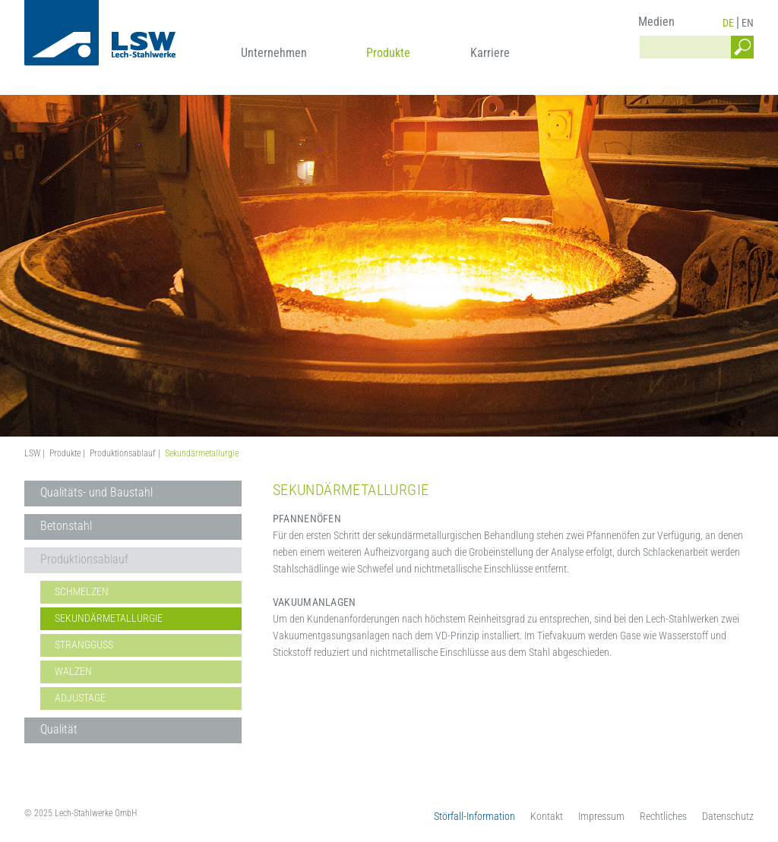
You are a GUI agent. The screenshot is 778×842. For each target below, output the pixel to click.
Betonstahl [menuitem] (66, 526)
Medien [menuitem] (656, 21)
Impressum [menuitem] (601, 816)
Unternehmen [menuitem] (274, 53)
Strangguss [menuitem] (84, 645)
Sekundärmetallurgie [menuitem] (109, 618)
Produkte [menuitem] (388, 53)
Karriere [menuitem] (490, 53)
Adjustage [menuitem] (80, 698)
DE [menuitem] (728, 23)
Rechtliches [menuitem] (663, 816)
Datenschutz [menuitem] (728, 816)
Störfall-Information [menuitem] (474, 816)
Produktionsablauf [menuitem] (84, 559)
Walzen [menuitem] (73, 671)
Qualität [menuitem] (58, 729)
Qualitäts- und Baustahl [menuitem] (96, 492)
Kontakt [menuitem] (546, 816)
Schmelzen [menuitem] (82, 591)
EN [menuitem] (748, 23)
